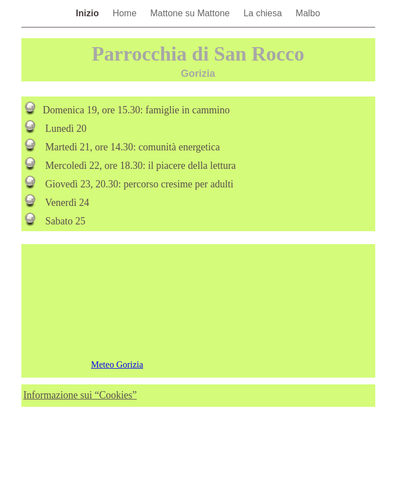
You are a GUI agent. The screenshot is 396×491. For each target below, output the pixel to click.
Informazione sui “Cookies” (80, 395)
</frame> (198, 311)
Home (125, 13)
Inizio (88, 13)
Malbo (307, 13)
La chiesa (263, 13)
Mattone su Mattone (192, 13)
